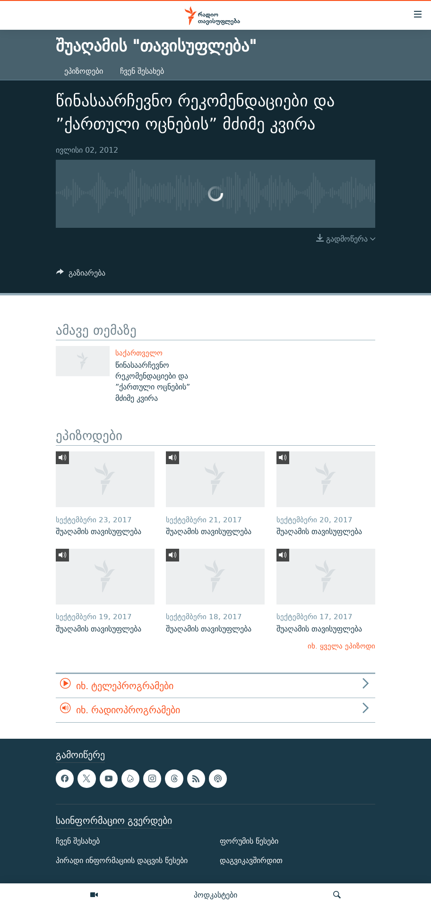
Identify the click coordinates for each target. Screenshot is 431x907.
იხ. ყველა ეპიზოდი (341, 645)
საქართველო (139, 353)
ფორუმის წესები (249, 841)
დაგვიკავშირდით (251, 860)
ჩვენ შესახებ (142, 71)
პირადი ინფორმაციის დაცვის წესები (122, 860)
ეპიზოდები (83, 71)
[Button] (80, 275)
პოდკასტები (215, 894)
